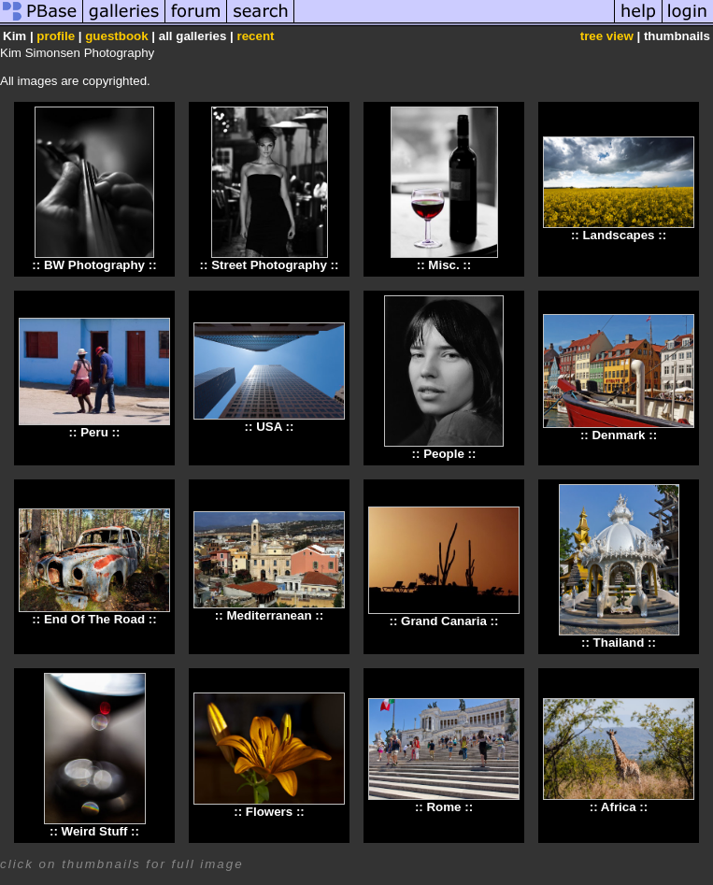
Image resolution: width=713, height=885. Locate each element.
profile (55, 36)
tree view (607, 36)
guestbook (116, 36)
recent (255, 36)
